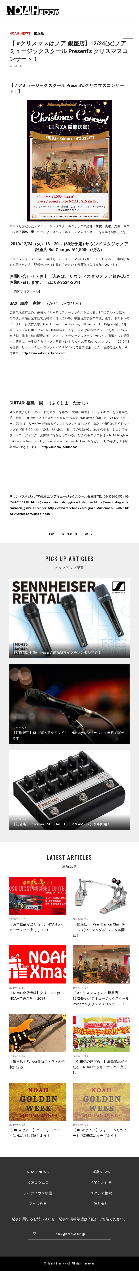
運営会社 (101, 1204)
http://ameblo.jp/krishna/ (59, 447)
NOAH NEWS (38, 1172)
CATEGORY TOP (70, 534)
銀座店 (39, 33)
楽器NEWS (101, 1172)
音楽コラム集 (38, 1182)
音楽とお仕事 (101, 1182)
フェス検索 (38, 1204)
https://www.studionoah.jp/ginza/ (54, 502)
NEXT (88, 534)
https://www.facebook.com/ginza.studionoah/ (80, 508)
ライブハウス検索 (37, 1193)
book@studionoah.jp (70, 1233)
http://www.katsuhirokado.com (43, 353)
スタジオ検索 (101, 1193)
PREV (51, 534)
